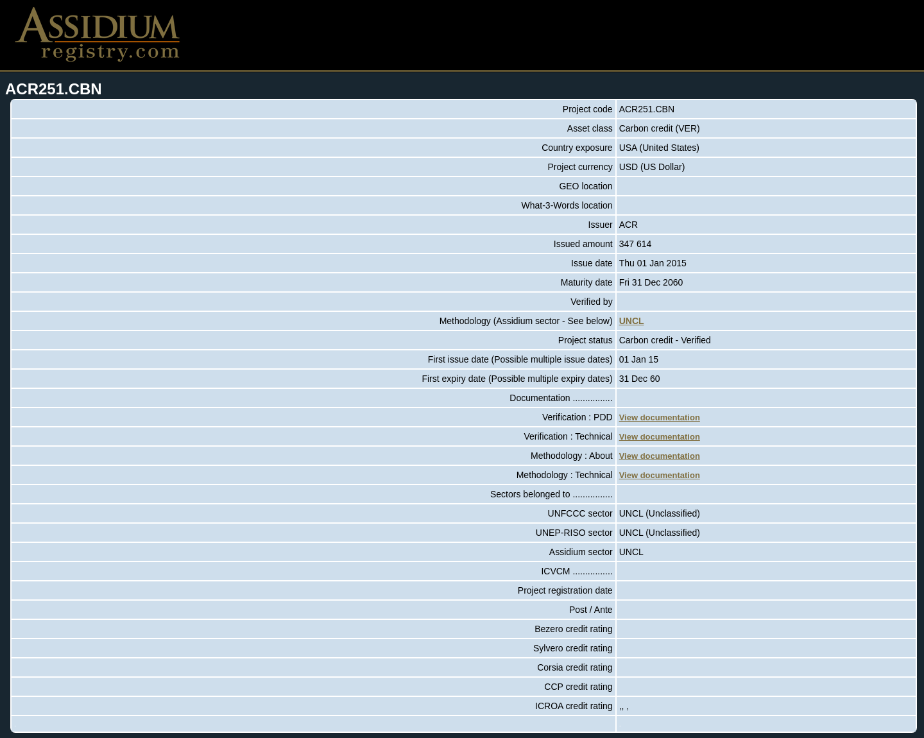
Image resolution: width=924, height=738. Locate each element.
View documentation (659, 417)
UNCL (631, 321)
